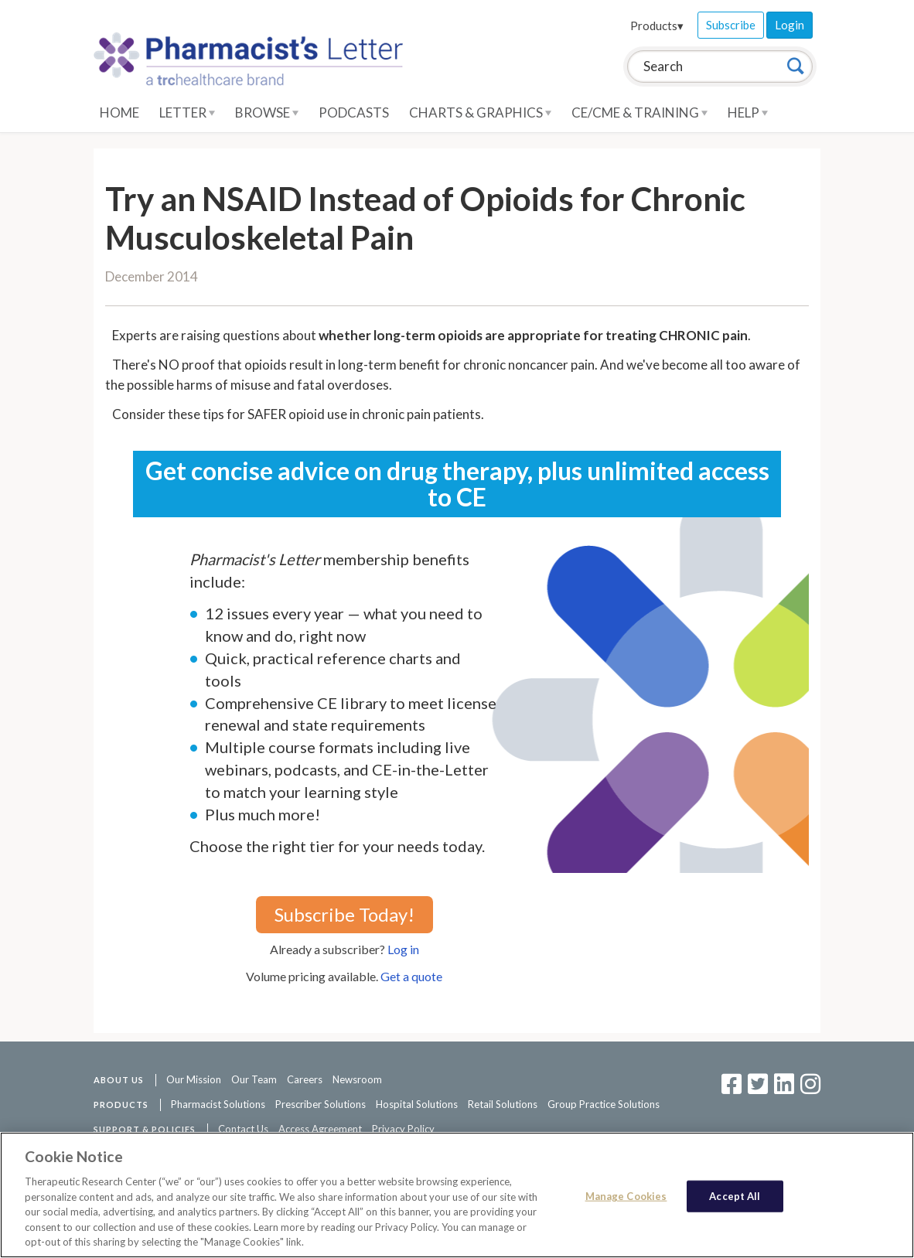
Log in (403, 949)
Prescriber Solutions (320, 1104)
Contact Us (243, 1129)
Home (119, 112)
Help (748, 112)
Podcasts (354, 112)
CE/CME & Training (639, 112)
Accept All (734, 1195)
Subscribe (730, 25)
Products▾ (657, 25)
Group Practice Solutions (603, 1104)
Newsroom (357, 1079)
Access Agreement (320, 1129)
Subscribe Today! (344, 914)
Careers (304, 1079)
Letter (187, 112)
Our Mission (193, 1079)
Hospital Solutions (417, 1104)
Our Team (254, 1079)
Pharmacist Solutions (218, 1104)
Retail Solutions (502, 1104)
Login (789, 25)
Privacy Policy (403, 1129)
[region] (457, 1195)
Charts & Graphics (480, 112)
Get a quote (411, 976)
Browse (266, 112)
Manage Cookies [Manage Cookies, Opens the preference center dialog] (626, 1195)
